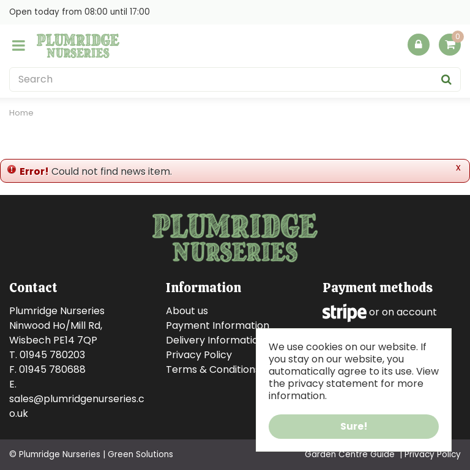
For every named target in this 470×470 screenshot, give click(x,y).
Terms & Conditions (213, 369)
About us (187, 311)
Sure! (354, 426)
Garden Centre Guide (350, 454)
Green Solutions (140, 454)
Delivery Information (215, 340)
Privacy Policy (199, 355)
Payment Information (217, 325)
